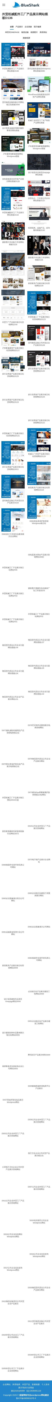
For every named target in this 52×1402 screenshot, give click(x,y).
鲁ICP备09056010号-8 (26, 1398)
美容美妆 (43, 32)
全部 (12, 27)
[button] (3, 4)
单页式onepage (12, 32)
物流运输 (25, 32)
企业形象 (28, 27)
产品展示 (19, 27)
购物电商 (26, 38)
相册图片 (34, 32)
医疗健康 (37, 27)
